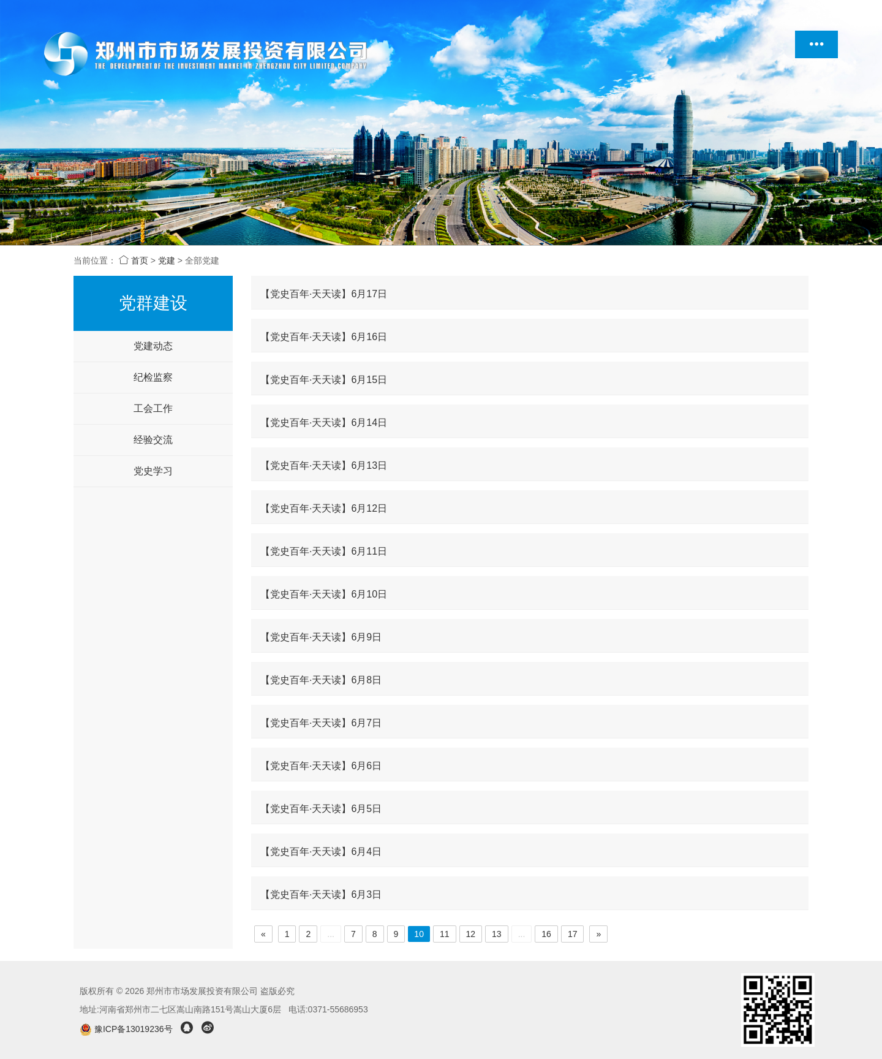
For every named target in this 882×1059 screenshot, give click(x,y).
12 (471, 934)
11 (445, 934)
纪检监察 (153, 377)
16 (546, 934)
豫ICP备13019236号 (127, 1029)
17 (573, 934)
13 (497, 934)
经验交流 (153, 440)
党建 (166, 260)
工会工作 (153, 408)
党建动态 (153, 346)
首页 (133, 260)
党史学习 (153, 471)
